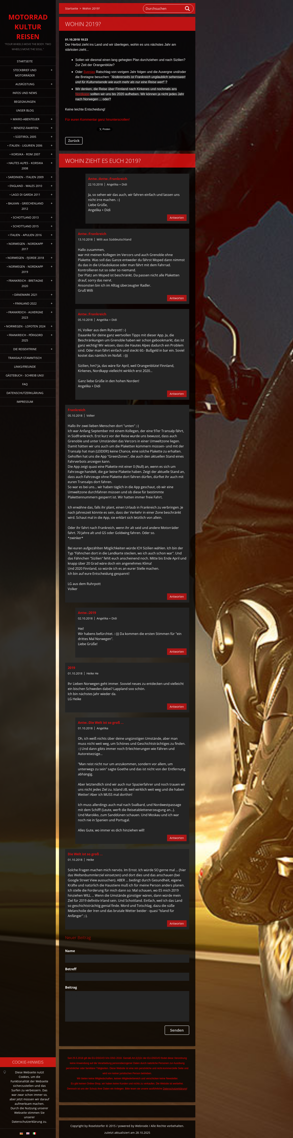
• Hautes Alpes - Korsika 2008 (25, 165)
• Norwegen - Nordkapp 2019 (25, 269)
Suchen (187, 9)
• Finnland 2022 (25, 303)
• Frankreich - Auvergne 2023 (25, 314)
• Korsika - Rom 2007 (25, 154)
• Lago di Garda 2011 (25, 194)
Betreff (70, 969)
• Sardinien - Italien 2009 (25, 177)
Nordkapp (82, 94)
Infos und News (25, 93)
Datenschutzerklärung (25, 393)
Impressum (25, 402)
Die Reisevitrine (25, 349)
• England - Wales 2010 (25, 186)
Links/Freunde (25, 367)
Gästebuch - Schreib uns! (25, 375)
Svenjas (89, 72)
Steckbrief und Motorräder (24, 72)
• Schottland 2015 (25, 226)
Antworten (177, 218)
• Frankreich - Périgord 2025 (25, 337)
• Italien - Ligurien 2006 (24, 145)
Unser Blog (25, 110)
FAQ (25, 384)
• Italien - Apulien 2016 (25, 235)
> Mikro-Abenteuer (24, 119)
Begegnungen (25, 102)
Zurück (74, 140)
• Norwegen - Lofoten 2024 (24, 326)
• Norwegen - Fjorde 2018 (25, 258)
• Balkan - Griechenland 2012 (24, 206)
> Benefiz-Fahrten (24, 128)
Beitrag (71, 987)
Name (70, 951)
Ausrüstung (24, 84)
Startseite (25, 61)
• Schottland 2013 (25, 217)
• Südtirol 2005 (24, 137)
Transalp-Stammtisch (25, 358)
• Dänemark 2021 (24, 295)
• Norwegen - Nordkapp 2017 (25, 246)
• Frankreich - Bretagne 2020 (25, 283)
